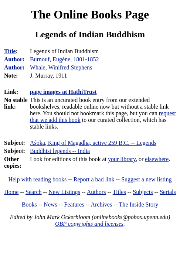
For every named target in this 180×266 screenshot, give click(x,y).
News (50, 204)
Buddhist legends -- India (60, 151)
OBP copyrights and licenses (89, 224)
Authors (96, 192)
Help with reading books (37, 179)
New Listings (64, 192)
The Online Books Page (90, 14)
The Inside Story (139, 204)
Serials (168, 192)
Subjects (143, 192)
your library (122, 159)
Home (11, 192)
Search (34, 192)
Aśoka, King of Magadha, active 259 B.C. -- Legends (93, 143)
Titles (119, 192)
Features (74, 204)
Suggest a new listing (146, 179)
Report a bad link (94, 179)
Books (29, 204)
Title (10, 51)
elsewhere (157, 159)
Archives (101, 204)
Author (13, 59)
